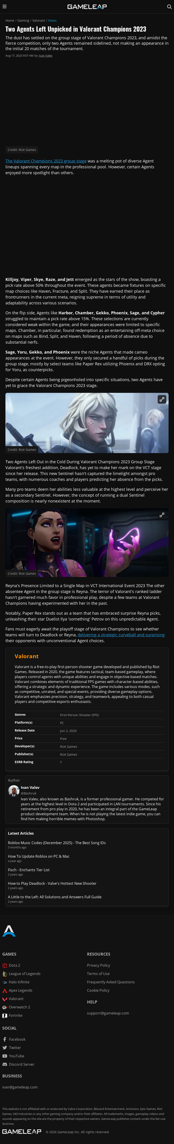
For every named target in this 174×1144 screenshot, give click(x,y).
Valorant (38, 20)
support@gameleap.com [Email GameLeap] (108, 1013)
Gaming (23, 20)
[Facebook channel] (13, 1039)
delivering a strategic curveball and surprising (121, 634)
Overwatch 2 (16, 1007)
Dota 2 (11, 965)
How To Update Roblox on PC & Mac (39, 856)
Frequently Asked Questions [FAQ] (111, 982)
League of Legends (21, 974)
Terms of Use (98, 973)
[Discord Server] (18, 1064)
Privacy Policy (98, 965)
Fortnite (12, 1015)
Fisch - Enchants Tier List (29, 869)
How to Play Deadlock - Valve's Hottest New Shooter (52, 883)
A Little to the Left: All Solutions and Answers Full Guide (55, 896)
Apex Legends (17, 990)
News (52, 20)
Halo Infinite (15, 982)
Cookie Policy (98, 990)
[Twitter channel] (11, 1048)
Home (9, 20)
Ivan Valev (46, 55)
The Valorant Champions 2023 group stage (46, 161)
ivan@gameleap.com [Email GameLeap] (20, 1087)
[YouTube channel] (13, 1056)
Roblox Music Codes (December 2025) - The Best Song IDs (57, 842)
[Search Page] (169, 7)
